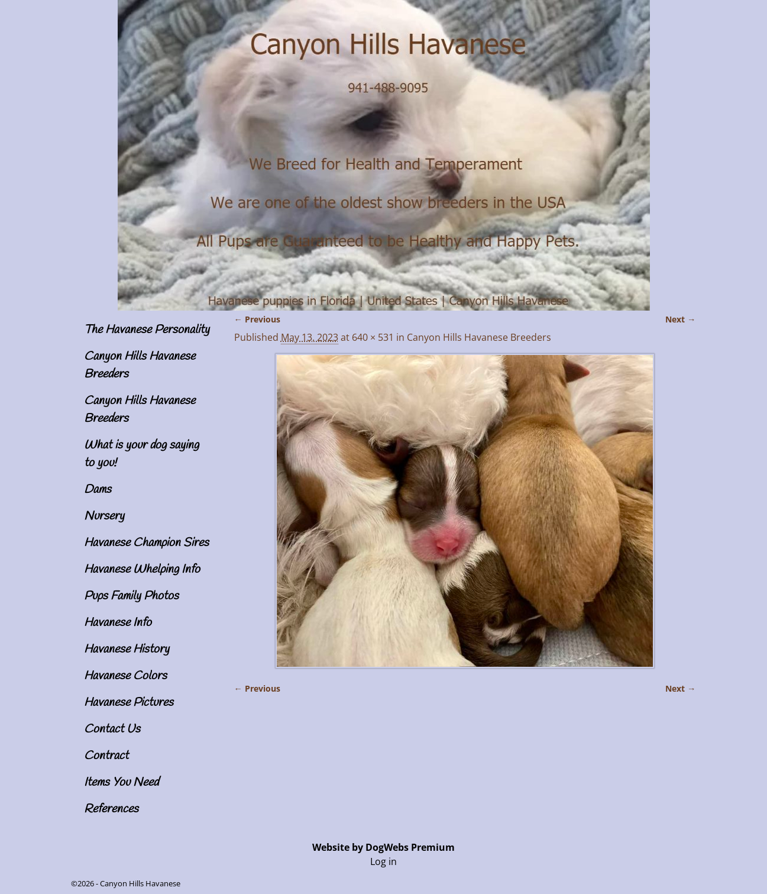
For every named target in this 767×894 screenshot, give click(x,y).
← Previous (257, 319)
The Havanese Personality (146, 330)
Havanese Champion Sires (146, 543)
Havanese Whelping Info (142, 569)
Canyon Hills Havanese (140, 883)
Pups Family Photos (131, 596)
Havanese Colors (125, 676)
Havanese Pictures (128, 703)
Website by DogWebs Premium (383, 847)
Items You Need (121, 782)
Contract (106, 756)
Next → (680, 319)
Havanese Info (117, 623)
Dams (97, 490)
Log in (383, 861)
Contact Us (112, 729)
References (111, 809)
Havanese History (126, 649)
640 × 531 (373, 337)
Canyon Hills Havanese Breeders (479, 337)
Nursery (104, 516)
